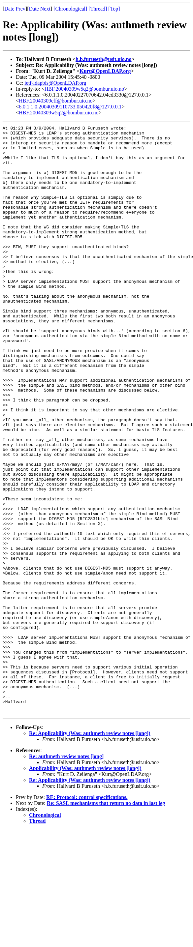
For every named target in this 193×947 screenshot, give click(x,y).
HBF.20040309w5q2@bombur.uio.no (84, 89)
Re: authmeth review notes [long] (66, 874)
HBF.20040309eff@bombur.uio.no (55, 101)
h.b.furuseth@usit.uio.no (104, 59)
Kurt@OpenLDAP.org (105, 71)
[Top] (114, 9)
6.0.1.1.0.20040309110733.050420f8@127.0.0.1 (70, 106)
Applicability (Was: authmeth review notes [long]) (85, 886)
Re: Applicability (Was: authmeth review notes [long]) (89, 851)
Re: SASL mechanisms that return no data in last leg (106, 921)
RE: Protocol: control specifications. (86, 915)
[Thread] (97, 9)
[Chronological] (70, 9)
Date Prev (14, 9)
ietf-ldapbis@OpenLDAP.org (55, 83)
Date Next (39, 9)
